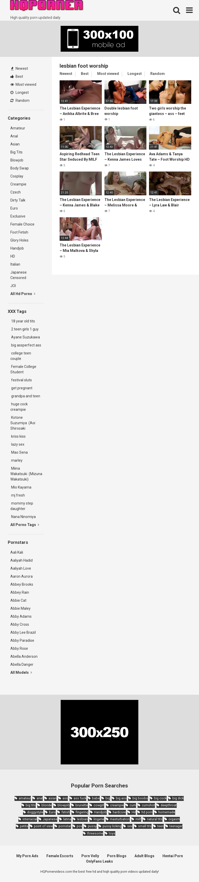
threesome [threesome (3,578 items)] (95, 833)
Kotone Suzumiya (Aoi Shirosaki (22, 422)
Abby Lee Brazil (23, 632)
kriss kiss (18, 436)
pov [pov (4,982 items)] (79, 826)
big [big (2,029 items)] (107, 798)
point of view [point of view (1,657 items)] (43, 826)
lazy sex (17, 444)
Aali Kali (16, 552)
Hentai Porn (172, 856)
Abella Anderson (24, 656)
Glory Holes (19, 240)
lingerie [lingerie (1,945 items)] (99, 819)
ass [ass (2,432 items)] (65, 798)
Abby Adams (21, 616)
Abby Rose (19, 648)
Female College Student (23, 369)
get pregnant (21, 388)
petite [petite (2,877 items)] (24, 826)
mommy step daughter (21, 506)
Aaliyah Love (20, 568)
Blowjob (16, 160)
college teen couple (20, 356)
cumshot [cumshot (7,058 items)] (148, 805)
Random (20, 100)
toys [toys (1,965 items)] (112, 833)
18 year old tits (22, 321)
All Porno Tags (24, 525)
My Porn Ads (27, 856)
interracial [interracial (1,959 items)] (30, 819)
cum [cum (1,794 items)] (133, 805)
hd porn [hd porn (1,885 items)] (147, 812)
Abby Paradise (22, 640)
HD (12, 256)
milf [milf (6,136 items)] (138, 819)
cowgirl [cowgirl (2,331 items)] (99, 805)
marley (16, 460)
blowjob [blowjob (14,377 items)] (64, 805)
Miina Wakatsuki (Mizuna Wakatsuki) (26, 473)
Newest (19, 68)
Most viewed (23, 84)
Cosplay (16, 176)
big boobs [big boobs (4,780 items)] (140, 798)
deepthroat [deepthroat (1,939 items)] (169, 805)
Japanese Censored (18, 275)
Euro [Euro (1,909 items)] (52, 812)
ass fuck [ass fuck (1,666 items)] (80, 798)
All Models (21, 672)
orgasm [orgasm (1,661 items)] (174, 819)
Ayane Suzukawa (25, 337)
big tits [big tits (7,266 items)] (31, 805)
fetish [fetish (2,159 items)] (65, 812)
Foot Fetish (19, 232)
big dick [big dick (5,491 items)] (178, 798)
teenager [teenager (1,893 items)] (175, 826)
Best (16, 76)
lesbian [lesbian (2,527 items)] (82, 819)
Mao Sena (19, 452)
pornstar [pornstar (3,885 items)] (65, 826)
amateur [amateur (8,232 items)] (25, 798)
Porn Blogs (116, 856)
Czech (15, 192)
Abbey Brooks (21, 584)
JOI (13, 286)
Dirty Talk (17, 200)
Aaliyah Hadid (21, 560)
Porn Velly (90, 856)
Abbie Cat (18, 600)
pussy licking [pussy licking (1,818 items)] (112, 826)
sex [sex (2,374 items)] (129, 826)
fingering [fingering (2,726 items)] (82, 812)
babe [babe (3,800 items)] (96, 798)
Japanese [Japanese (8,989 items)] (50, 819)
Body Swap (19, 168)
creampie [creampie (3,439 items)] (117, 805)
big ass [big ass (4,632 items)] (121, 798)
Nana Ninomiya (23, 517)
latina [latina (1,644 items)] (67, 819)
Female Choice (22, 224)
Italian (15, 264)
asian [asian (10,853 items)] (52, 798)
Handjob (17, 248)
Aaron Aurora (21, 576)
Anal (14, 136)
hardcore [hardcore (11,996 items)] (119, 812)
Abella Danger (21, 664)
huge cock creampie (19, 407)
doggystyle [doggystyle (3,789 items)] (35, 812)
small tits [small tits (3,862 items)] (145, 826)
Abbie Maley (20, 608)
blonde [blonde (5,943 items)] (46, 805)
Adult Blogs (144, 856)
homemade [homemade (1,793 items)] (166, 812)
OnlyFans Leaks (99, 861)
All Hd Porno (22, 294)
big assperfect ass (25, 345)
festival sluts (21, 380)
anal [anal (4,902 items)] (40, 798)
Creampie (18, 184)
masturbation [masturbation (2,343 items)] (120, 819)
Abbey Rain (19, 592)
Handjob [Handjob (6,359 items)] (100, 812)
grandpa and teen (25, 396)
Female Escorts (59, 856)
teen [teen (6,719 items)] (160, 826)
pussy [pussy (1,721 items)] (92, 826)
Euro (14, 208)
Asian (15, 144)
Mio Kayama (21, 487)
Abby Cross (19, 624)
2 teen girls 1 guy (24, 329)
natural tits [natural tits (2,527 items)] (154, 819)
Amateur (17, 128)
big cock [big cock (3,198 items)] (160, 798)
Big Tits (16, 152)
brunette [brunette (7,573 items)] (81, 805)
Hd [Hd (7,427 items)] (134, 812)
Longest (19, 92)
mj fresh (17, 495)
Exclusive (17, 216)
